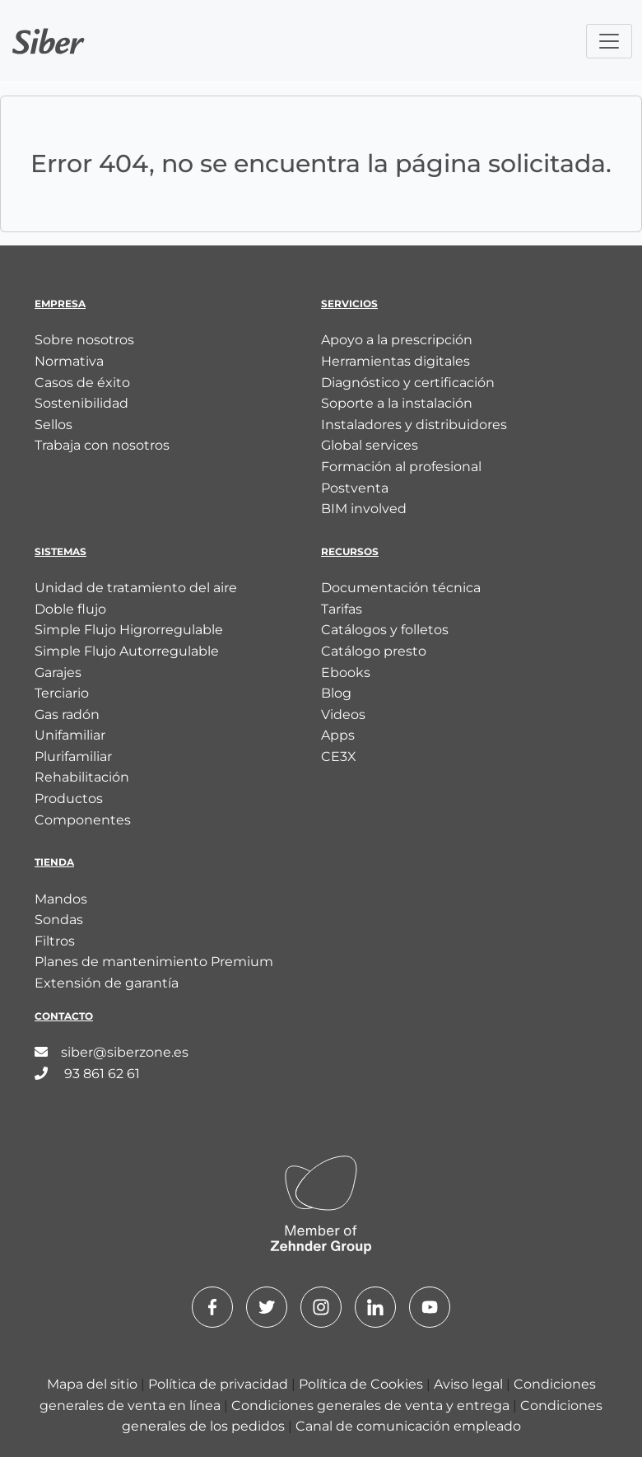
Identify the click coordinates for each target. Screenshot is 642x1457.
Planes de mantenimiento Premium (154, 961)
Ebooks (345, 672)
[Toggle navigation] (609, 41)
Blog (336, 693)
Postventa (354, 488)
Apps (338, 735)
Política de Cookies (362, 1384)
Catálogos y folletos (385, 629)
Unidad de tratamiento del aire (136, 587)
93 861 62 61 (87, 1073)
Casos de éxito (82, 382)
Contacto (64, 1016)
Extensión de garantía (107, 983)
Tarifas (341, 609)
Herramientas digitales (395, 361)
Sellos (53, 424)
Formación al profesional (401, 466)
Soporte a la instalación (396, 403)
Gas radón (67, 714)
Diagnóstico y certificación (408, 382)
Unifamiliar (70, 735)
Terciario (62, 693)
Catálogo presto (373, 651)
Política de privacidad (219, 1384)
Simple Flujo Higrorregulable (129, 629)
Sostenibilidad (81, 403)
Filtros (55, 941)
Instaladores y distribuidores (414, 424)
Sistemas (60, 551)
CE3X (338, 756)
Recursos (350, 551)
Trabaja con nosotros (102, 445)
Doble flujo (70, 609)
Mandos (61, 899)
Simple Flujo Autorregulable (127, 651)
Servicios (349, 303)
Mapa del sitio (94, 1384)
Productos (69, 798)
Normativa (69, 361)
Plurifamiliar (73, 756)
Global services (369, 445)
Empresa (60, 303)
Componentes (83, 820)
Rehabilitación (82, 777)
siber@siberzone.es (111, 1052)
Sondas (59, 919)
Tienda (54, 862)
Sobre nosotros (84, 340)
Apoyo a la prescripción (396, 340)
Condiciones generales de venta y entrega (372, 1405)
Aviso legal (470, 1384)
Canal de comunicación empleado (408, 1426)
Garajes (58, 672)
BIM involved (364, 508)
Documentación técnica (401, 587)
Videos (343, 714)
